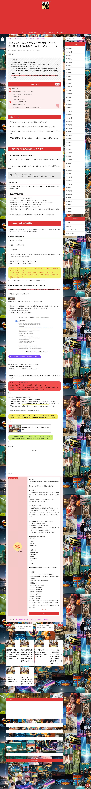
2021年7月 (69, 198)
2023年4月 (69, 132)
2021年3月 (69, 211)
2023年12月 (69, 104)
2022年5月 (69, 166)
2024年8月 (69, 76)
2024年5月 (69, 86)
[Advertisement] (45, 20)
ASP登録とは (16, 96)
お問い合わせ (51, 32)
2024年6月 (69, 83)
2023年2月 (69, 139)
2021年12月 (69, 184)
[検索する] (83, 38)
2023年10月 (69, 111)
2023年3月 (69, 135)
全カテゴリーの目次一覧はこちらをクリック (34, 32)
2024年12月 (69, 66)
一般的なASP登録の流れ (19, 99)
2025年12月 (69, 55)
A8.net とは (15, 88)
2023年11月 (69, 107)
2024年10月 (69, 69)
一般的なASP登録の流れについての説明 (22, 91)
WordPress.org (70, 233)
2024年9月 (69, 73)
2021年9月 (69, 191)
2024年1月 (69, 100)
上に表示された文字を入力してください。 (17, 752)
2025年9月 (69, 62)
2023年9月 (69, 114)
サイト (7, 735)
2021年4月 (69, 208)
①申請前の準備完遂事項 (19, 104)
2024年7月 (69, 79)
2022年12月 (69, 142)
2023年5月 (69, 128)
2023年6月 (69, 125)
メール (8, 729)
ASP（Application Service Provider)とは (22, 94)
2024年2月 (69, 97)
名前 (8, 722)
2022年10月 (69, 149)
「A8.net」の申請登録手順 (19, 102)
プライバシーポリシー (63, 32)
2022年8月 (69, 156)
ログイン (68, 223)
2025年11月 (69, 59)
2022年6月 (69, 163)
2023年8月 (69, 118)
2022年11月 (69, 145)
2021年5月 (69, 205)
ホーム (11, 38)
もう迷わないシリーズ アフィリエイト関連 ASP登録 (30, 38)
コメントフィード (71, 230)
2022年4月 (69, 170)
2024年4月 (69, 90)
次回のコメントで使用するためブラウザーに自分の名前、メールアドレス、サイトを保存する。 (25, 744)
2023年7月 (69, 121)
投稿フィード (69, 226)
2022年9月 (69, 152)
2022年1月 (69, 180)
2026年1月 (69, 52)
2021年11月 (69, 187)
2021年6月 (69, 201)
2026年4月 (69, 48)
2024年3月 (69, 93)
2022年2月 (69, 177)
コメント (10, 699)
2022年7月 (69, 159)
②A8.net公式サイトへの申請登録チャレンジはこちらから (26, 107)
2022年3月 (69, 173)
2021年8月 (69, 194)
